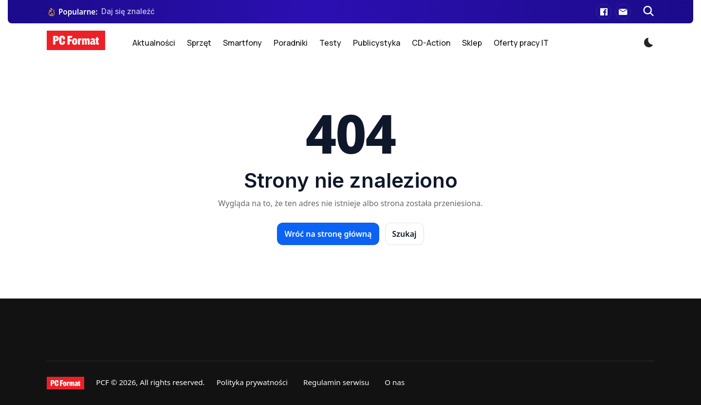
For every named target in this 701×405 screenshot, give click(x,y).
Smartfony (242, 42)
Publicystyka (376, 42)
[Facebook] (603, 11)
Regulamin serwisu (336, 382)
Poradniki (291, 42)
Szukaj (404, 234)
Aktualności (153, 42)
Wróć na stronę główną (327, 234)
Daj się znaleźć (128, 11)
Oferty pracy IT (521, 42)
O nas (395, 382)
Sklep (472, 42)
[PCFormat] (65, 383)
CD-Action (431, 42)
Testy (330, 42)
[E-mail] (623, 11)
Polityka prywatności (252, 382)
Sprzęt (199, 42)
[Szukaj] (648, 12)
